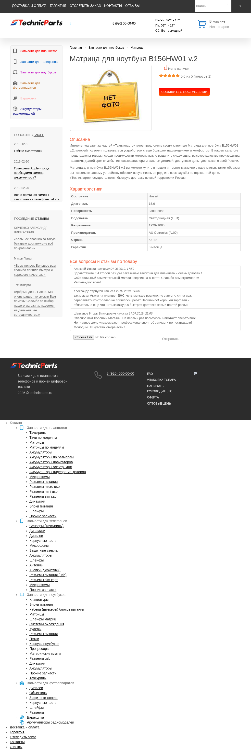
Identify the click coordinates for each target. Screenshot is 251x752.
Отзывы (132, 6)
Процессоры (39, 649)
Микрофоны (39, 545)
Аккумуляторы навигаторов (51, 462)
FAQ (150, 374)
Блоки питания (41, 506)
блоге (39, 135)
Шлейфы (36, 511)
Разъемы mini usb (43, 491)
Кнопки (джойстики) (45, 570)
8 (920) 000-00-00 (120, 373)
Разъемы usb (39, 658)
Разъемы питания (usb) (47, 575)
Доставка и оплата (29, 6)
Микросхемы (39, 477)
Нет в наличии (178, 68)
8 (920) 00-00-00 (124, 23)
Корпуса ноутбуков (44, 644)
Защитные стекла (43, 550)
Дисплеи (36, 536)
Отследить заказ (85, 6)
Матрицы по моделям (46, 447)
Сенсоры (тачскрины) (46, 526)
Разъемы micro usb (44, 487)
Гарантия (58, 6)
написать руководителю (159, 389)
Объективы (38, 693)
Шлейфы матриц (42, 619)
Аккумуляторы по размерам (51, 457)
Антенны (36, 565)
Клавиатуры (39, 600)
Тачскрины (37, 433)
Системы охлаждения (46, 624)
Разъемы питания (43, 482)
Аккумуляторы (40, 452)
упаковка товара (161, 380)
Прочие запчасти (42, 516)
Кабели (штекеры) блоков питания (56, 609)
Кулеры (35, 629)
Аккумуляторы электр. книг (50, 467)
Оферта (153, 397)
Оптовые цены (159, 403)
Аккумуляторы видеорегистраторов (57, 472)
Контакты (113, 6)
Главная (76, 47)
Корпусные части (43, 541)
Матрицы (36, 442)
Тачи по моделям (43, 437)
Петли (34, 639)
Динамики (37, 501)
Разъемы (36, 712)
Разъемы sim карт (43, 496)
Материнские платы (45, 654)
